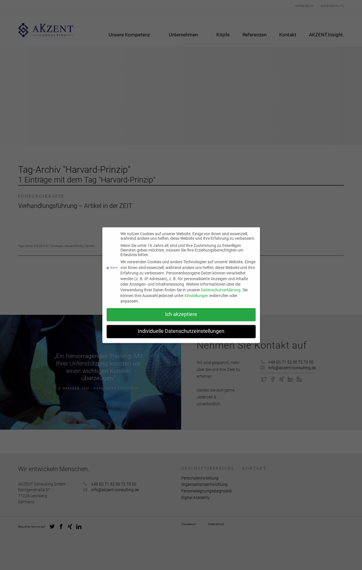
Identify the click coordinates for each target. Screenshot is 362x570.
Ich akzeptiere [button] (181, 318)
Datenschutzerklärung (220, 294)
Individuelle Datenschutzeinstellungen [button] (181, 335)
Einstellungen (196, 299)
